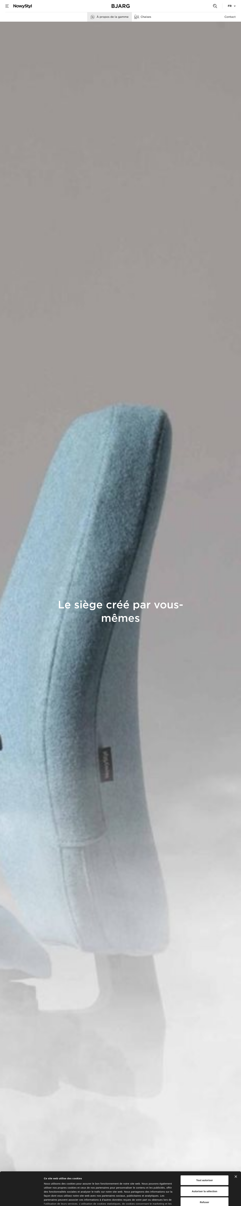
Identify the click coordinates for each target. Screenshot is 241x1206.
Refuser (204, 1176)
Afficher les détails (184, 1199)
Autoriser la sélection (204, 1165)
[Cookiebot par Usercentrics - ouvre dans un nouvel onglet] (21, 1199)
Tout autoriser (204, 1154)
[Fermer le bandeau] (236, 1151)
